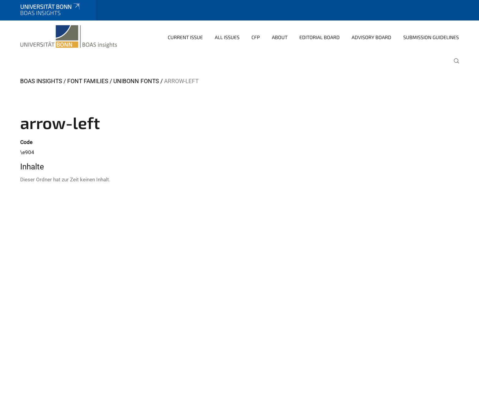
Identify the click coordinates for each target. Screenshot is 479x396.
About (279, 37)
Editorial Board (319, 37)
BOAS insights (41, 81)
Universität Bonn (50, 6)
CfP (255, 37)
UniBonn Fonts (136, 81)
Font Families (87, 81)
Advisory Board (371, 37)
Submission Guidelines (431, 37)
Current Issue (185, 37)
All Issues (227, 37)
